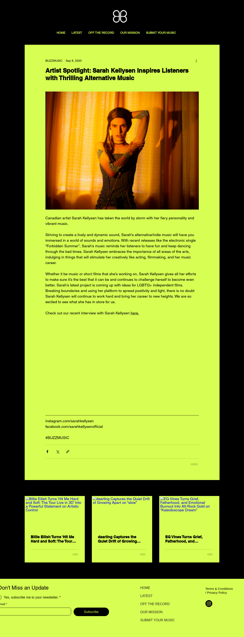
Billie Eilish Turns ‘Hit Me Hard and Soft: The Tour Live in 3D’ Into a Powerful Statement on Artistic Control (54, 539)
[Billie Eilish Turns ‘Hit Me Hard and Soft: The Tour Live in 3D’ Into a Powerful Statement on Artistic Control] (55, 513)
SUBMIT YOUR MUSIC (155, 620)
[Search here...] (222, 8)
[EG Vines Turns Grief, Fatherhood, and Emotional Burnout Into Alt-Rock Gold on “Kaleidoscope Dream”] (189, 513)
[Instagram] (208, 603)
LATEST (146, 596)
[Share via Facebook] (47, 452)
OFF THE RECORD (155, 604)
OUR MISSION (151, 612)
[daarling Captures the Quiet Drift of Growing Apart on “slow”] (122, 513)
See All (215, 488)
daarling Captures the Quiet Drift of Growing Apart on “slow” (117, 539)
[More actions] (196, 60)
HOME (145, 588)
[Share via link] (68, 452)
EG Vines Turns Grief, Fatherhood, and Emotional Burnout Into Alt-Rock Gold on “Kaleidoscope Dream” (186, 539)
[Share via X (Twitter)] (57, 452)
